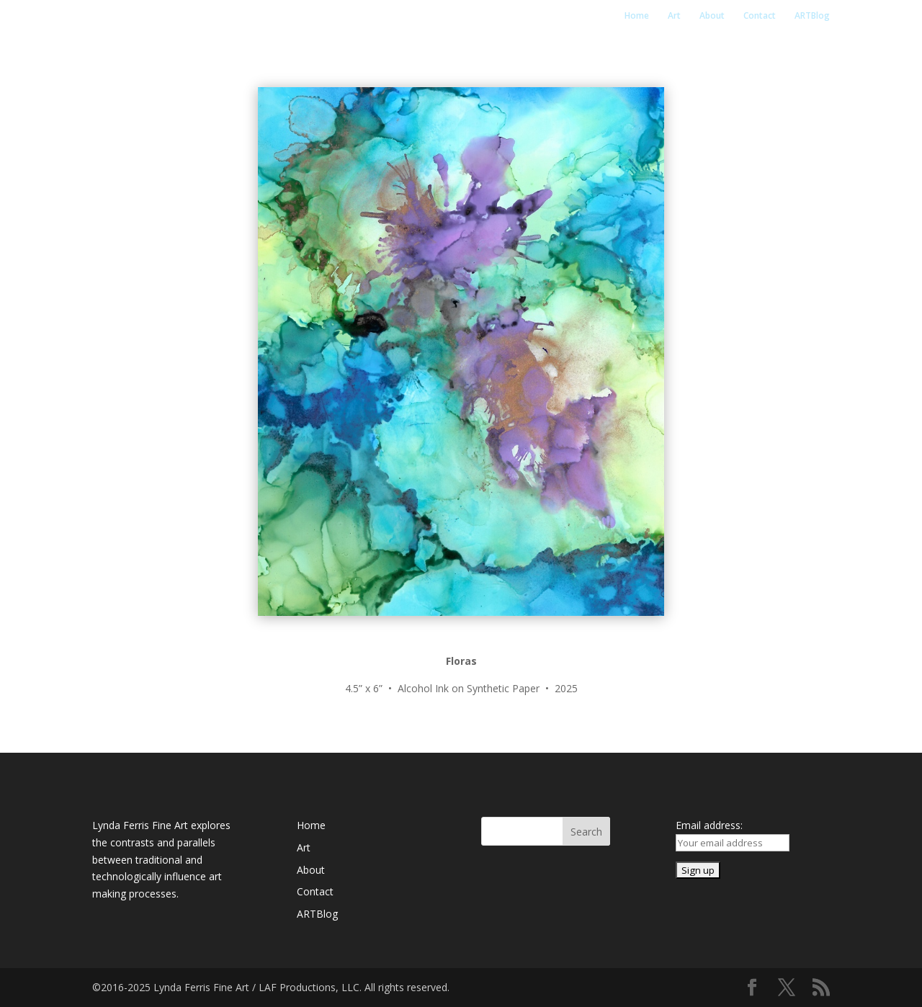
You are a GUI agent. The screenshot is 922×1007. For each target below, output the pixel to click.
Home (637, 16)
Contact (759, 16)
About (712, 16)
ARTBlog (812, 16)
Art (674, 16)
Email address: (709, 825)
